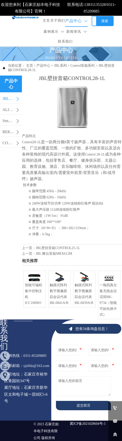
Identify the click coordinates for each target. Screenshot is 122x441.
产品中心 (43, 65)
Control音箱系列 (82, 65)
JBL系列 (60, 65)
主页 (29, 65)
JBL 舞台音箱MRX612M (54, 253)
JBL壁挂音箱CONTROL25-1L (58, 248)
